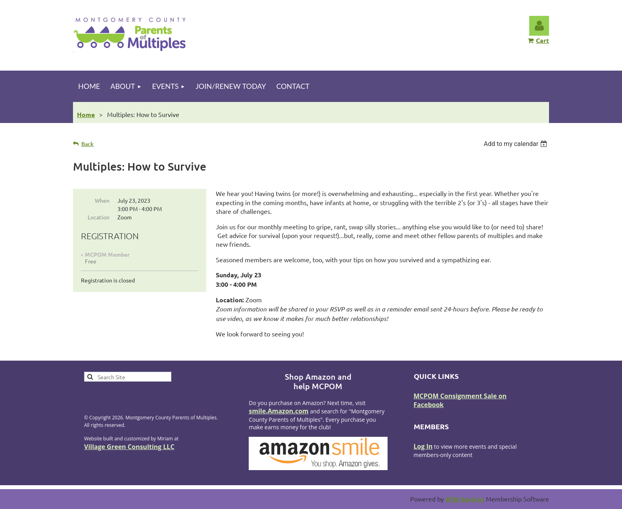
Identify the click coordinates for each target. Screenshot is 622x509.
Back (87, 144)
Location (98, 217)
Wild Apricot (464, 499)
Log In (423, 446)
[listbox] (516, 144)
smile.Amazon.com (279, 411)
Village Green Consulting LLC (129, 446)
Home (86, 114)
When (102, 200)
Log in (539, 26)
